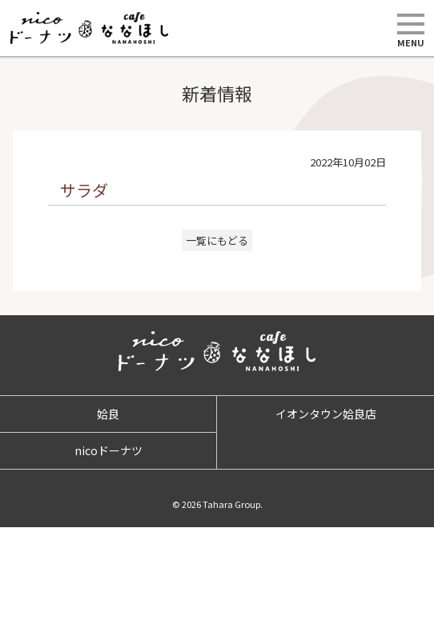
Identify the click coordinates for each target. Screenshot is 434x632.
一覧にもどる (217, 240)
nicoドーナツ (108, 450)
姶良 (108, 414)
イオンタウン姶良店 (325, 414)
